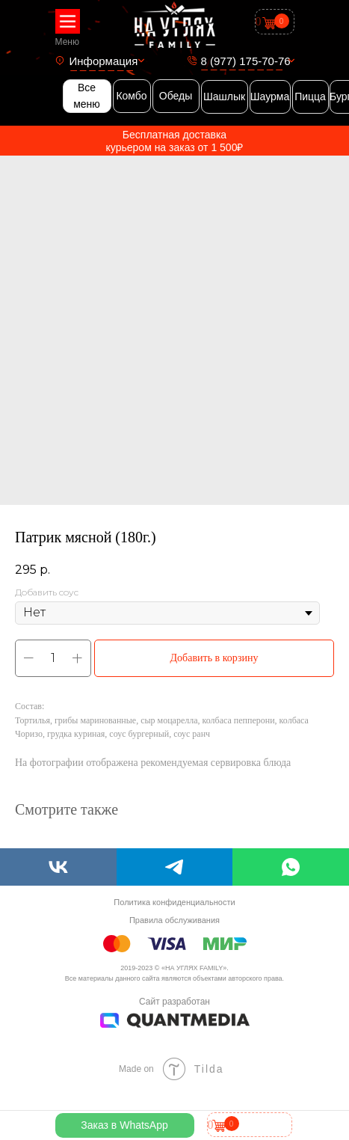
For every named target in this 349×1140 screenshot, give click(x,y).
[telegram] (175, 867)
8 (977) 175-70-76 (246, 61)
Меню (67, 42)
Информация (104, 61)
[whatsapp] (290, 867)
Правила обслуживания (174, 920)
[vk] (58, 867)
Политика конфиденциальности (174, 902)
